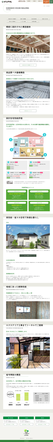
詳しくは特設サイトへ (27, 255)
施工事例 (29, 1)
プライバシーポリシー (29, 438)
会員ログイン (40, 1)
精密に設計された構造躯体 (12, 18)
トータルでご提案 (23, 21)
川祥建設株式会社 (6, 2)
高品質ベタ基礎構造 (23, 18)
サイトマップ (22, 438)
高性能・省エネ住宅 (45, 18)
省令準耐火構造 (34, 21)
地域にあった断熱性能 (12, 21)
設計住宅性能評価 (34, 18)
